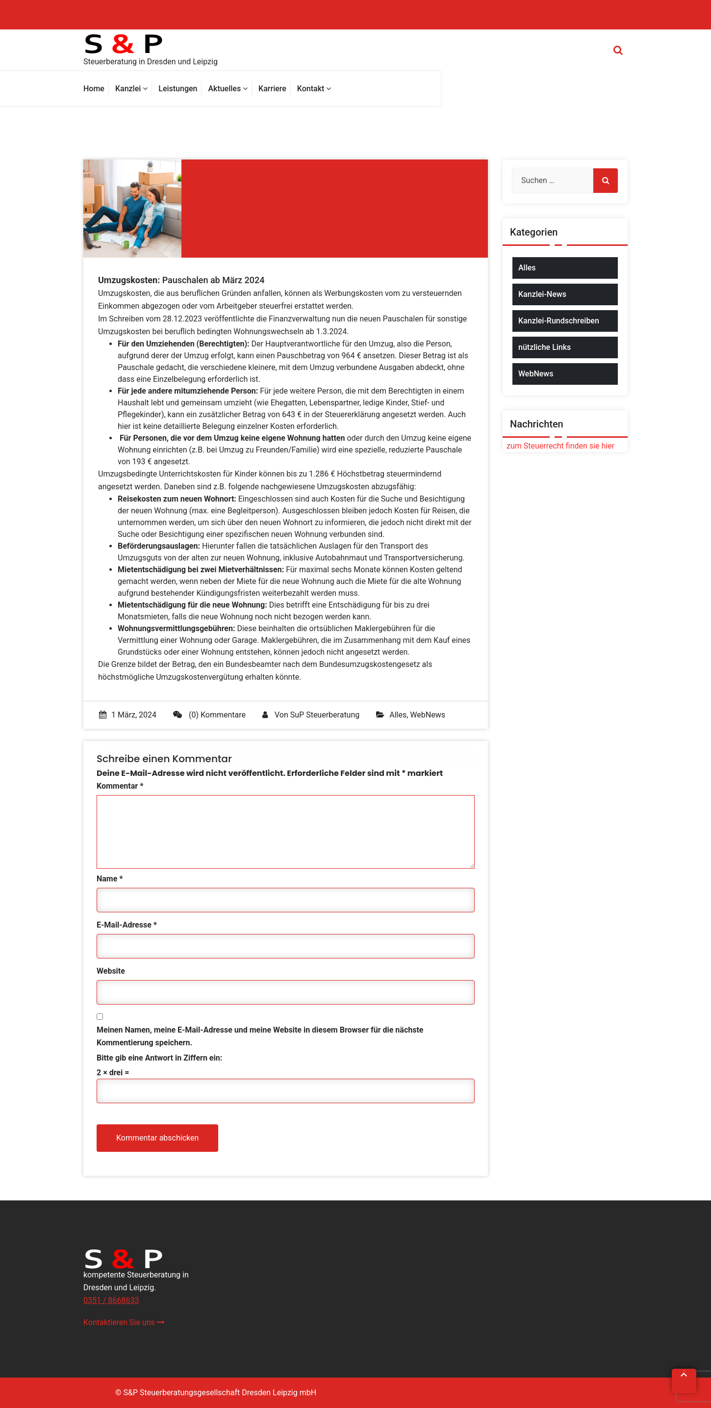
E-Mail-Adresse (127, 925)
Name (110, 878)
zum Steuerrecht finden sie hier (558, 446)
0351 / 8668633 (111, 1300)
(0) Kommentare (209, 714)
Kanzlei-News (542, 294)
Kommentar (120, 786)
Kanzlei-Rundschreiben (558, 320)
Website (111, 971)
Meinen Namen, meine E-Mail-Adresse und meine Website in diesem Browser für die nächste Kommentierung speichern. (260, 1036)
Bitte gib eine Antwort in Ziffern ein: (159, 1058)
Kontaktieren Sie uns (124, 1322)
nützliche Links (544, 347)
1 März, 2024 (127, 714)
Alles (397, 714)
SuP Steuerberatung (324, 714)
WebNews (427, 714)
